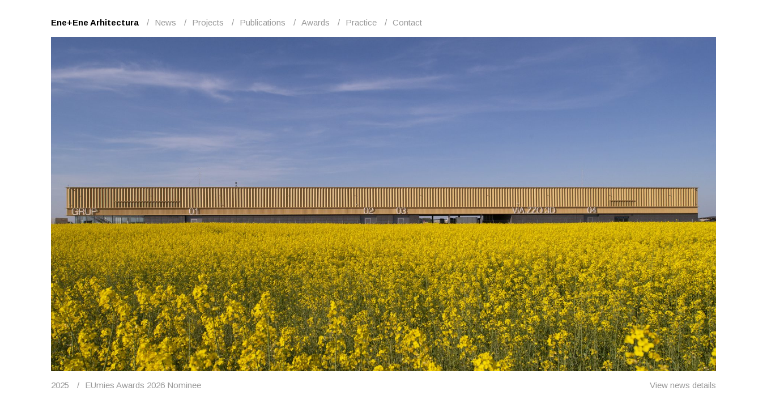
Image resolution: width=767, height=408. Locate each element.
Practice (361, 22)
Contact (407, 22)
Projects (208, 22)
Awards (315, 22)
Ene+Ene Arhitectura (95, 22)
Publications (263, 22)
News (165, 22)
